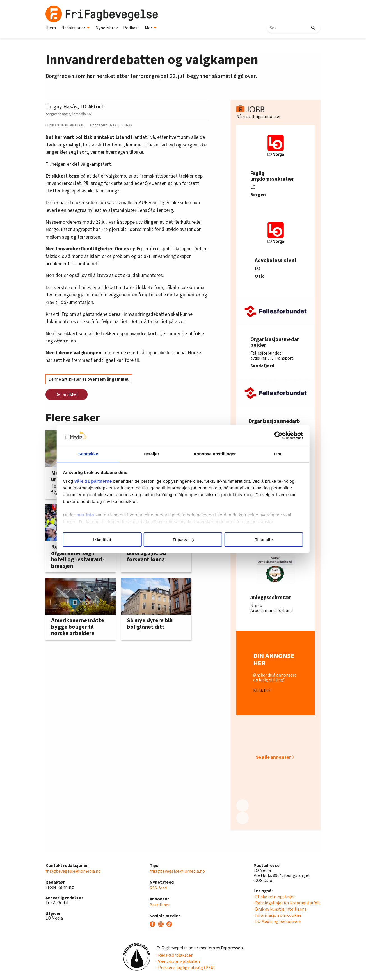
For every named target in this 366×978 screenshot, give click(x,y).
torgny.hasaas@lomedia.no (68, 114)
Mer (151, 28)
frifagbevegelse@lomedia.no (73, 871)
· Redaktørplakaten (174, 955)
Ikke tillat (102, 539)
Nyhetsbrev (106, 28)
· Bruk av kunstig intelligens (279, 909)
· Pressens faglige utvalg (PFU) (185, 968)
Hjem (50, 28)
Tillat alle (264, 539)
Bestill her (160, 905)
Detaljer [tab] (151, 453)
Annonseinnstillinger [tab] (214, 453)
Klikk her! (262, 690)
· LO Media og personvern (277, 921)
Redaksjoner (75, 28)
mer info (85, 514)
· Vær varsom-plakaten (178, 961)
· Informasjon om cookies (277, 915)
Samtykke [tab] (88, 453)
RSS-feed (158, 888)
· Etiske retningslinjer (274, 897)
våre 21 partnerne (93, 481)
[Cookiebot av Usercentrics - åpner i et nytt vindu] (278, 435)
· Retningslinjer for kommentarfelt (287, 903)
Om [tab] (277, 453)
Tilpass (183, 539)
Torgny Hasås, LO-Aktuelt (75, 107)
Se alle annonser (273, 757)
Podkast (131, 28)
